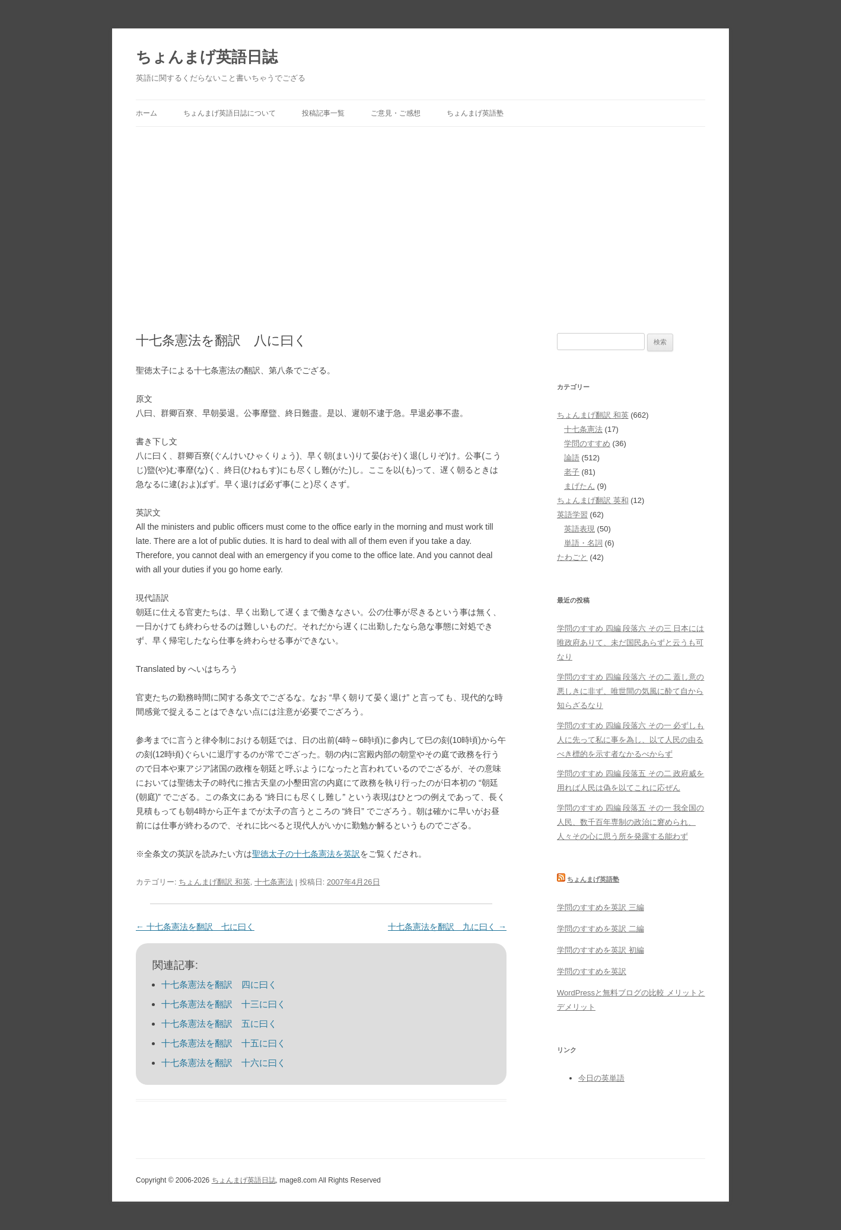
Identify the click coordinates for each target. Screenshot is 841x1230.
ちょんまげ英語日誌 (207, 57)
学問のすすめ (587, 443)
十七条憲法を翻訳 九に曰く (447, 926)
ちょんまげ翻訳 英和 (593, 500)
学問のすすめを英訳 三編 (600, 907)
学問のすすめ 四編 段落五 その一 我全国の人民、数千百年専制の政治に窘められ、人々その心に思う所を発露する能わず (630, 822)
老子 (571, 471)
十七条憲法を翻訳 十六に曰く (223, 1063)
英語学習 (572, 514)
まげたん (579, 486)
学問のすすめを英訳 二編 (600, 928)
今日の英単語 (601, 1078)
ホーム (146, 113)
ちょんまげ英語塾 (475, 113)
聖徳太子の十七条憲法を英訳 (306, 854)
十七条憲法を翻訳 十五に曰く (223, 1043)
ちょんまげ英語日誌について (229, 113)
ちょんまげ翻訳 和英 (214, 881)
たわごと (572, 557)
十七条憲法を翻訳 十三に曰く (223, 1004)
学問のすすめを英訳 (591, 971)
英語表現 (579, 528)
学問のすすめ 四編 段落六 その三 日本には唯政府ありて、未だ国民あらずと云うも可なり (630, 642)
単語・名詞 (583, 543)
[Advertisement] (420, 216)
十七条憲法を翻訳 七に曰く (195, 926)
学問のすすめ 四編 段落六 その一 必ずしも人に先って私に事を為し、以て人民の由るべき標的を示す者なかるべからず (630, 739)
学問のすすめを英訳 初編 (600, 950)
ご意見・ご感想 (395, 113)
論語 (571, 457)
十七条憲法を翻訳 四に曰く (219, 984)
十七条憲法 (273, 881)
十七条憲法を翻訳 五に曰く (219, 1023)
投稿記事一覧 (323, 113)
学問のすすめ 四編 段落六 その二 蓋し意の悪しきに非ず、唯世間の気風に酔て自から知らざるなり (630, 691)
